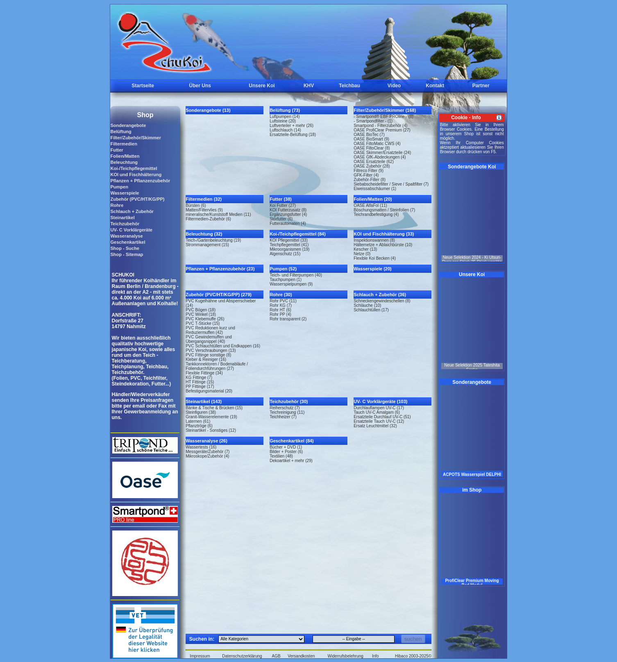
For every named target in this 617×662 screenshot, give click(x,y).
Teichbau (349, 85)
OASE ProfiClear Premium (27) (382, 130)
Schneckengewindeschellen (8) (382, 301)
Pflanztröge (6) (199, 426)
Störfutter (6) (281, 219)
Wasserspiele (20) (373, 268)
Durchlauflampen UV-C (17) (379, 408)
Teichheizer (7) (283, 417)
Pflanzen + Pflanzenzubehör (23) (220, 268)
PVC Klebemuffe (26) (205, 319)
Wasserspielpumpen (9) (291, 284)
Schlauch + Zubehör (131, 211)
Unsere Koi (261, 85)
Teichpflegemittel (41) (289, 245)
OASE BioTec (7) (369, 134)
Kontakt (435, 85)
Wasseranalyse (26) (206, 440)
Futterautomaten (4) (288, 223)
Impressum (200, 656)
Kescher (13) (365, 249)
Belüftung (120, 131)
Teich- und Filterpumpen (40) (296, 275)
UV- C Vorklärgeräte (131, 229)
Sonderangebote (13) (208, 110)
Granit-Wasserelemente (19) (211, 417)
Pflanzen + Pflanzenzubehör (140, 180)
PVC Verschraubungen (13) (211, 350)
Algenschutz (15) (285, 254)
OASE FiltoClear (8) (372, 148)
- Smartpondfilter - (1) (373, 121)
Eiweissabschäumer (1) (375, 188)
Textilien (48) (281, 456)
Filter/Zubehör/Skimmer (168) (385, 110)
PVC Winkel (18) (201, 314)
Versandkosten (301, 656)
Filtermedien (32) (204, 199)
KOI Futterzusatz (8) (288, 210)
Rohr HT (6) (280, 310)
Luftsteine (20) (283, 121)
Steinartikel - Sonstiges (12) (211, 430)
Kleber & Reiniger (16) (206, 359)
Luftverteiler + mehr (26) (291, 125)
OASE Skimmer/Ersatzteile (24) (382, 152)
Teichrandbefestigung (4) (376, 214)
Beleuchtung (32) (204, 233)
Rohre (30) (281, 294)
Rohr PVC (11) (283, 301)
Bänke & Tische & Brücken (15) (214, 408)
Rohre (116, 205)
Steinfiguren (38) (201, 412)
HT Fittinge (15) (200, 382)
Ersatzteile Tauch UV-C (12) (379, 421)
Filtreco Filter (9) (368, 170)
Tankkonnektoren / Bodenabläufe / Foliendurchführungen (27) (217, 366)
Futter (116, 149)
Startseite (143, 85)
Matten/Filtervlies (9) (204, 210)
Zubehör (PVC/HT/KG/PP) (137, 199)
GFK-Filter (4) (366, 175)
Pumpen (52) (283, 268)
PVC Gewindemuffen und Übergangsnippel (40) (209, 339)
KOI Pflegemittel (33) (289, 240)
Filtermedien (123, 143)
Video (394, 85)
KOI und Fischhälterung (135, 174)
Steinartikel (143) (204, 401)
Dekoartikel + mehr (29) (291, 460)
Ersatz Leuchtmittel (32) (375, 426)
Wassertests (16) (201, 447)
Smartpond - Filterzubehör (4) (380, 125)
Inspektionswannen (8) (374, 240)
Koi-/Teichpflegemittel (133, 168)
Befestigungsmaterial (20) (209, 391)
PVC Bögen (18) (200, 310)
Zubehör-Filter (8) (370, 179)
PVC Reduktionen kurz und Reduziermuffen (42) (210, 330)
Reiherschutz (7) (284, 408)
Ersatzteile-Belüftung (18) (293, 134)
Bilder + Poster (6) (286, 451)
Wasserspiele (124, 192)
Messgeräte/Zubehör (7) (207, 451)
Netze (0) (362, 254)
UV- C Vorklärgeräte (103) (380, 401)
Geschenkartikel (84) (292, 440)
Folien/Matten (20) (373, 199)
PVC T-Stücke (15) (203, 323)
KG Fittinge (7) (199, 377)
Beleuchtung (124, 162)
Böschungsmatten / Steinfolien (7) (384, 210)
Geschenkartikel (127, 242)
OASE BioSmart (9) (371, 139)
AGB (276, 656)
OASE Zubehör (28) (372, 166)
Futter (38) (281, 199)
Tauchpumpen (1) (286, 279)
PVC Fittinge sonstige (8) (208, 355)
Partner (481, 85)
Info (375, 656)
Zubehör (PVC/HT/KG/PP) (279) (219, 294)
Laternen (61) (198, 421)
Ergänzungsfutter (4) (288, 214)
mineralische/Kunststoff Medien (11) (218, 214)
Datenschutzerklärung (242, 656)
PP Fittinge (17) (200, 386)
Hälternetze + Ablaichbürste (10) (383, 245)
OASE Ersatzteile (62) (374, 161)
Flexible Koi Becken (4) (375, 258)
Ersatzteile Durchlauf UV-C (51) (382, 417)
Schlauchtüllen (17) (371, 310)
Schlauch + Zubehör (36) (380, 294)
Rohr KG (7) (281, 305)
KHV (309, 85)
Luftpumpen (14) (284, 116)
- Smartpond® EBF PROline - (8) (383, 116)
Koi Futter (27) (283, 205)
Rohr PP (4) (280, 314)
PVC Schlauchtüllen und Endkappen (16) (223, 346)
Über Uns (200, 85)
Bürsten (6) (196, 205)
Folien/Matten (124, 156)
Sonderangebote (128, 125)
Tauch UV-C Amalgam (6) (377, 412)
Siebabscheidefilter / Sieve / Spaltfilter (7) (391, 184)
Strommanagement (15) (207, 245)
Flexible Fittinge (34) (204, 373)
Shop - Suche (124, 248)
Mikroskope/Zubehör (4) (207, 456)
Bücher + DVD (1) (286, 447)
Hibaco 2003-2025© (413, 656)
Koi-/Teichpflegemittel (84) (298, 233)
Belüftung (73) (285, 110)
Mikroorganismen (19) (289, 249)
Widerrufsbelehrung (345, 656)
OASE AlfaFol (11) (370, 205)
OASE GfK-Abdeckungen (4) (380, 157)
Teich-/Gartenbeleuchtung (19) (213, 240)
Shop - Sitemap (126, 254)
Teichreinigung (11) (287, 412)
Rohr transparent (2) (288, 319)
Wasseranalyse (126, 236)
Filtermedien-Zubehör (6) (208, 219)
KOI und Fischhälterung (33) (384, 233)
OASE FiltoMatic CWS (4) (377, 143)
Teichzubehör (124, 223)
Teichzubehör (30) (289, 401)
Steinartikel (122, 217)
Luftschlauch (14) (285, 130)
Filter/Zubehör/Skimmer (135, 137)
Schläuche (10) (367, 305)
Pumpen (119, 186)
